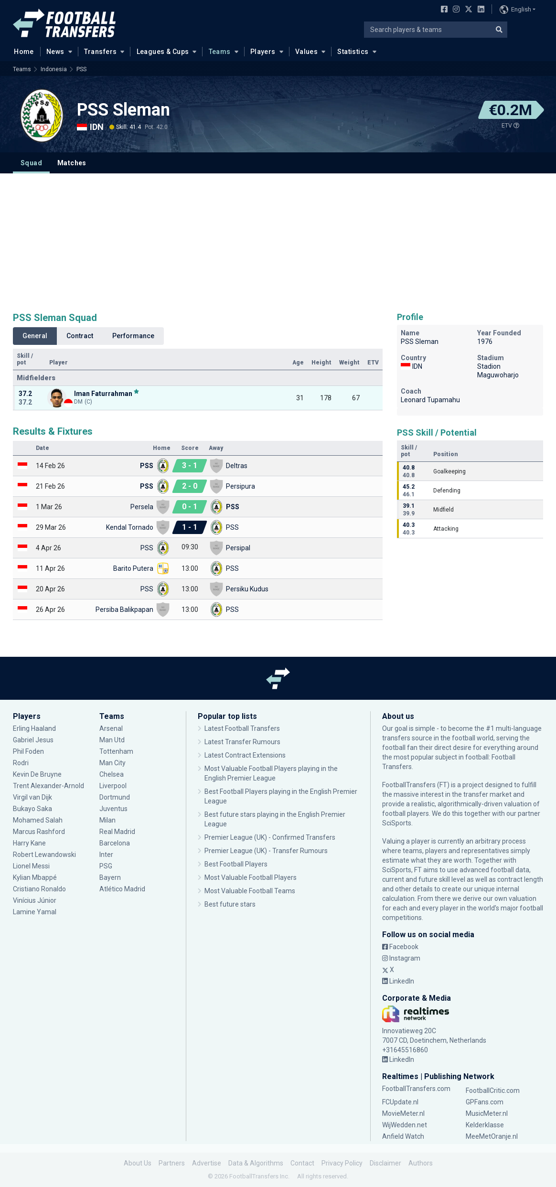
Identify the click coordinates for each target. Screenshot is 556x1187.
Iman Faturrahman (103, 393)
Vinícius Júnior (34, 900)
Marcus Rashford (39, 831)
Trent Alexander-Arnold (49, 786)
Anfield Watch (403, 1136)
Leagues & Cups (163, 51)
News (55, 51)
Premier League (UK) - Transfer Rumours (266, 851)
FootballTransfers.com (416, 1088)
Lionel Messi (32, 866)
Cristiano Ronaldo (39, 889)
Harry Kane (29, 843)
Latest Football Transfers (242, 728)
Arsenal (111, 728)
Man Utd (112, 740)
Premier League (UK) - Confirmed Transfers (269, 837)
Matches (71, 163)
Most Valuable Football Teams (249, 891)
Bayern (110, 877)
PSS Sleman (123, 110)
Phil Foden (28, 751)
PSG (105, 866)
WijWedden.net (404, 1125)
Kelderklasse (485, 1125)
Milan (107, 820)
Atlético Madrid (122, 889)
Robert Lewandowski (44, 854)
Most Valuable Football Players (250, 877)
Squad (31, 163)
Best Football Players (235, 864)
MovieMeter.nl (403, 1113)
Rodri (21, 763)
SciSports (396, 823)
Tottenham (116, 751)
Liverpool (113, 786)
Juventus (113, 809)
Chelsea (111, 774)
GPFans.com (484, 1102)
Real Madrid (117, 831)
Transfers (100, 51)
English (515, 9)
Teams (220, 51)
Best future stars (230, 904)
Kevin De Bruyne (37, 774)
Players (263, 51)
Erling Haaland (34, 728)
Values (306, 51)
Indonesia (54, 69)
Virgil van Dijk (32, 797)
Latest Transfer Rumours (242, 742)
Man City (112, 763)
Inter (106, 854)
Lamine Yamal (34, 912)
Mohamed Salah (38, 820)
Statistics (352, 51)
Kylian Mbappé (35, 877)
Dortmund (114, 797)
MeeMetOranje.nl (492, 1136)
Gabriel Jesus (33, 740)
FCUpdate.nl (400, 1102)
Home (21, 51)
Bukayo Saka (32, 809)
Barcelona (114, 843)
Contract (79, 336)
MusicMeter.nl (487, 1113)
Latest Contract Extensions (245, 755)
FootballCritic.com (493, 1090)
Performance (133, 336)
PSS (81, 69)
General (34, 336)
